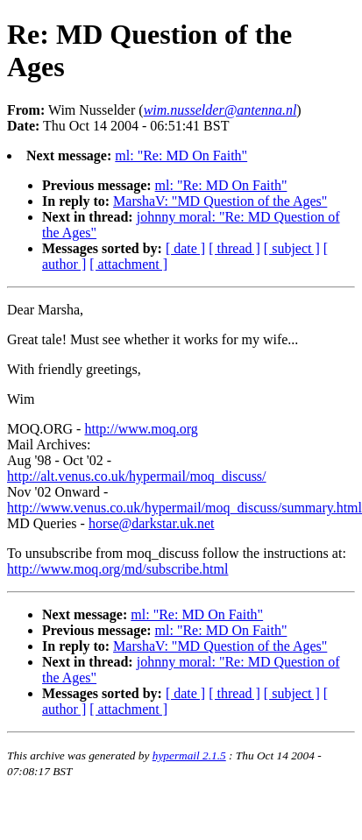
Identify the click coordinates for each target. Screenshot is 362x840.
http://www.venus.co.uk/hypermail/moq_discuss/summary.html (184, 507)
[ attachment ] (128, 264)
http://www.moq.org (140, 428)
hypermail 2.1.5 (189, 755)
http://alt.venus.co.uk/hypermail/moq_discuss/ (136, 476)
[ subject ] (292, 248)
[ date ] (185, 248)
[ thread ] (234, 248)
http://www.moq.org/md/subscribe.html (117, 568)
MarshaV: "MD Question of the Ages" (220, 201)
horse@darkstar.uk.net (152, 523)
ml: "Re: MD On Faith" (181, 155)
